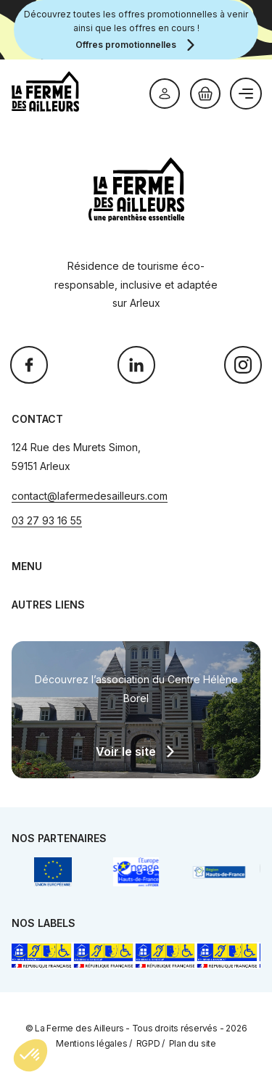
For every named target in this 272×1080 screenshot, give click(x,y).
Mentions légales (91, 1043)
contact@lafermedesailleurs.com (90, 496)
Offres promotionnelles (125, 44)
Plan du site (192, 1043)
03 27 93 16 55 (47, 520)
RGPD (148, 1043)
